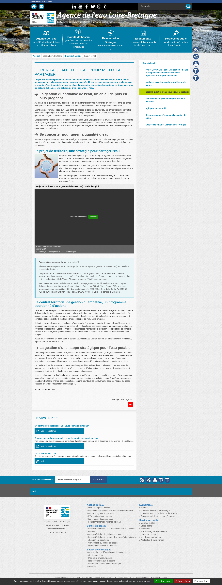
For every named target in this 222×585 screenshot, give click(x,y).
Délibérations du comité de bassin (103, 545)
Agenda (144, 508)
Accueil (36, 56)
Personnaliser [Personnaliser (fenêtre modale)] (201, 581)
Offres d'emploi (147, 526)
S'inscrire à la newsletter (42, 479)
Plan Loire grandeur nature (100, 558)
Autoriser (93, 217)
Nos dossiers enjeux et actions (101, 561)
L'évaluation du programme (100, 516)
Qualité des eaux (95, 555)
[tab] (46, 39)
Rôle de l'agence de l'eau (99, 508)
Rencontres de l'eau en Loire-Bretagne (158, 516)
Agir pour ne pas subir (156, 108)
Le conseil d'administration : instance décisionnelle (110, 510)
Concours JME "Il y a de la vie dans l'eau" (159, 513)
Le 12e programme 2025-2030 (101, 513)
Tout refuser (183, 581)
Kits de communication (151, 537)
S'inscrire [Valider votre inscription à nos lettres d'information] (98, 479)
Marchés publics (148, 523)
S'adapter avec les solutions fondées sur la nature (166, 83)
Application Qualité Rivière (152, 540)
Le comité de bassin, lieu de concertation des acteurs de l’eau (111, 530)
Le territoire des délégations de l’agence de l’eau (109, 552)
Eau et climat (149, 63)
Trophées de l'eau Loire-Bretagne (155, 510)
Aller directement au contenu (41, 2)
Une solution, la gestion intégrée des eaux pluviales (165, 100)
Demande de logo (148, 534)
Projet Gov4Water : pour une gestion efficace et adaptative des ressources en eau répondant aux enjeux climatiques (167, 73)
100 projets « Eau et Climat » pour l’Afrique (166, 125)
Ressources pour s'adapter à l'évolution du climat (166, 116)
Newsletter (145, 529)
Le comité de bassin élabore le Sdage (104, 534)
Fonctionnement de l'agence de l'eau (104, 522)
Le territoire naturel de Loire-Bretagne (104, 563)
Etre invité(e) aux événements (154, 531)
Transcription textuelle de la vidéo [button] (48, 247)
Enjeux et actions (73, 56)
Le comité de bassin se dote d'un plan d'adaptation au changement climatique (112, 538)
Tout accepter (163, 581)
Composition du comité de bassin (103, 543)
